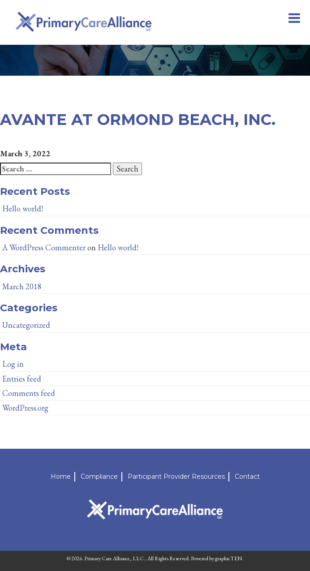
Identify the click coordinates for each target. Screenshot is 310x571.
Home (61, 476)
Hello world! (22, 208)
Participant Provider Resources (176, 476)
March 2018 (22, 286)
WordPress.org (25, 408)
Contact (247, 476)
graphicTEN (228, 558)
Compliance (99, 476)
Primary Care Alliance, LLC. (114, 558)
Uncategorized (26, 325)
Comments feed (28, 393)
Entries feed (21, 379)
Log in (13, 364)
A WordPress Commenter (44, 247)
